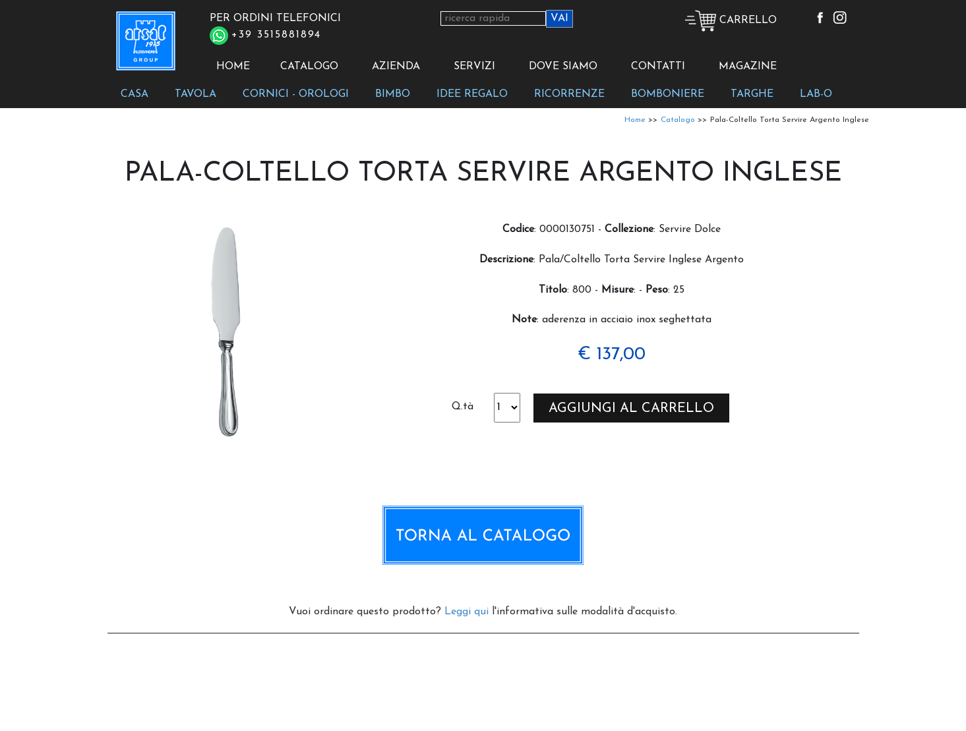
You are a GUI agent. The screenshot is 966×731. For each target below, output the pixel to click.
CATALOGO (309, 66)
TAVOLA (195, 94)
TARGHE (752, 94)
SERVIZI (474, 66)
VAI (559, 18)
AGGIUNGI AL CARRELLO (631, 408)
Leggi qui (466, 611)
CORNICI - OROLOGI (296, 94)
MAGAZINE (748, 66)
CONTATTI (658, 66)
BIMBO (392, 94)
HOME (233, 66)
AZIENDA (396, 66)
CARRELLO (730, 20)
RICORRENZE (569, 94)
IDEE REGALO (472, 94)
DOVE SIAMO (563, 66)
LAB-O (816, 94)
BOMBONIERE (667, 94)
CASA (134, 94)
